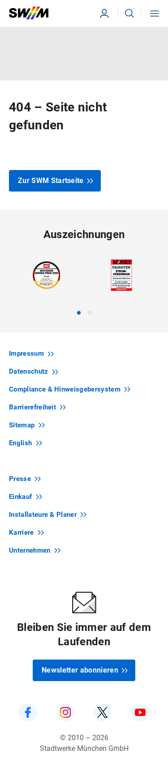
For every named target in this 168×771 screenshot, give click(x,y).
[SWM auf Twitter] (103, 712)
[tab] (79, 313)
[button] (129, 13)
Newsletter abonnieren (85, 670)
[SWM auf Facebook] (28, 712)
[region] (84, 287)
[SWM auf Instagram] (65, 712)
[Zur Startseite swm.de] (44, 13)
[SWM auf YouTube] (140, 712)
